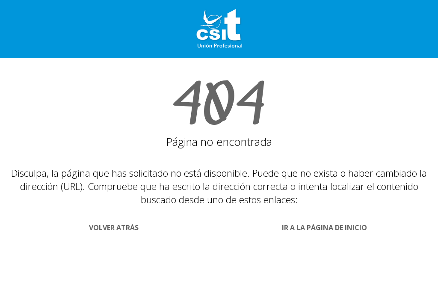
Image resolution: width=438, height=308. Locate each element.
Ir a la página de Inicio (324, 227)
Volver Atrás (114, 227)
